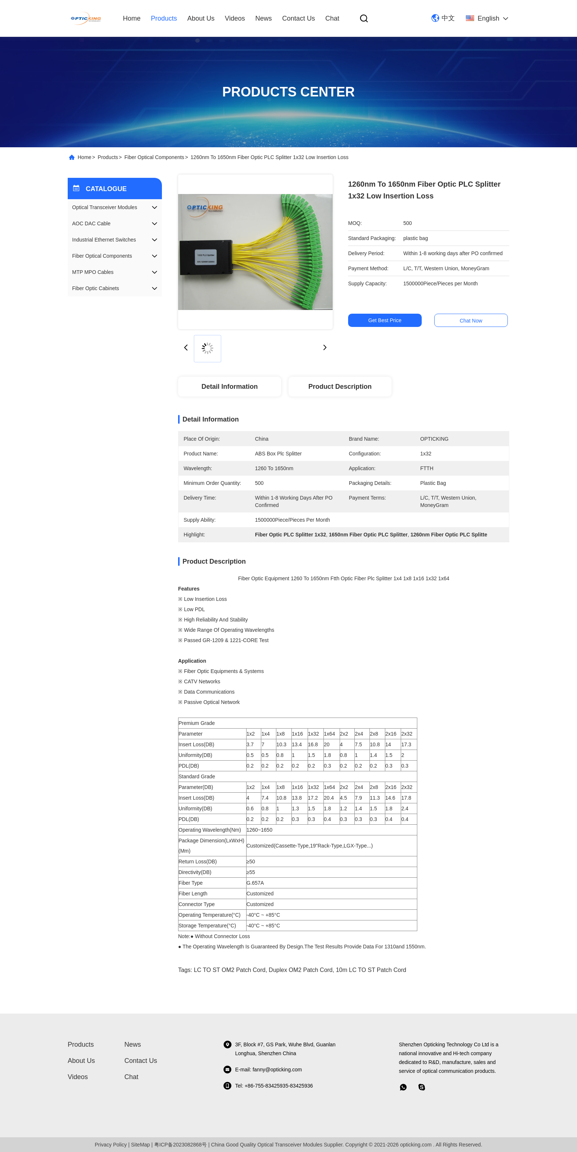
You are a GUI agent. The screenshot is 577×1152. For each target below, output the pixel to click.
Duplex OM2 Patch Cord (300, 970)
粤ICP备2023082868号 (180, 1145)
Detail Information (229, 386)
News (263, 18)
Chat (332, 18)
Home (132, 18)
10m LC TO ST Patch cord (371, 970)
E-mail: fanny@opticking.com (262, 1069)
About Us (201, 18)
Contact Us (298, 18)
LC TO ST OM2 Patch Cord (230, 970)
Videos (235, 18)
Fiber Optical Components (154, 157)
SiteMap (140, 1145)
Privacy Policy (111, 1145)
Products (164, 18)
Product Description (340, 386)
